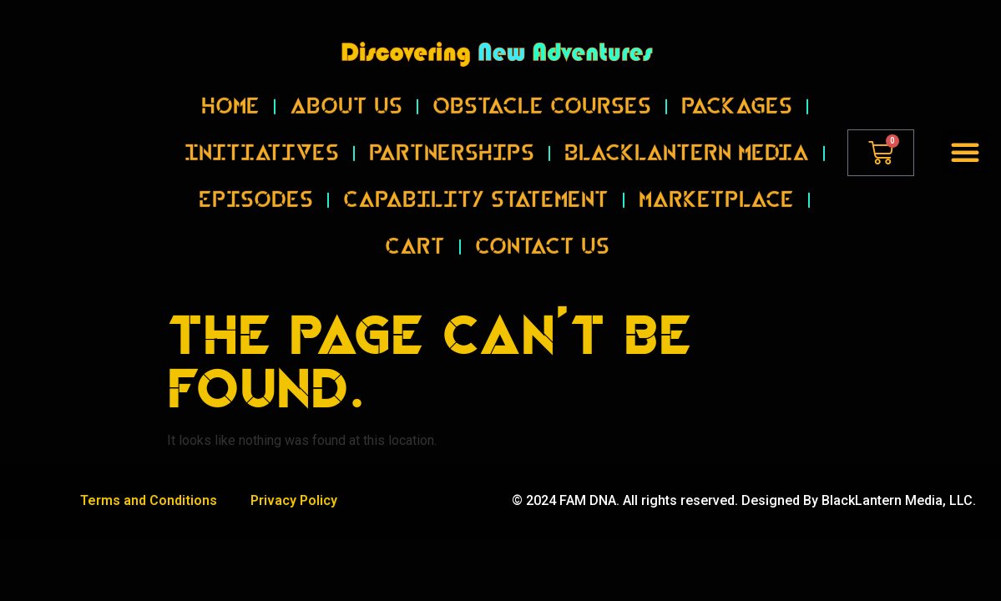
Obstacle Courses (541, 91)
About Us (346, 91)
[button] (965, 151)
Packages (736, 91)
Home (230, 91)
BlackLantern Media (686, 138)
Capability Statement (476, 185)
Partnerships (451, 138)
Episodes (256, 185)
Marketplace (716, 185)
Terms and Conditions (148, 500)
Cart (415, 232)
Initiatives (262, 138)
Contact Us (542, 232)
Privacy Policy (293, 500)
